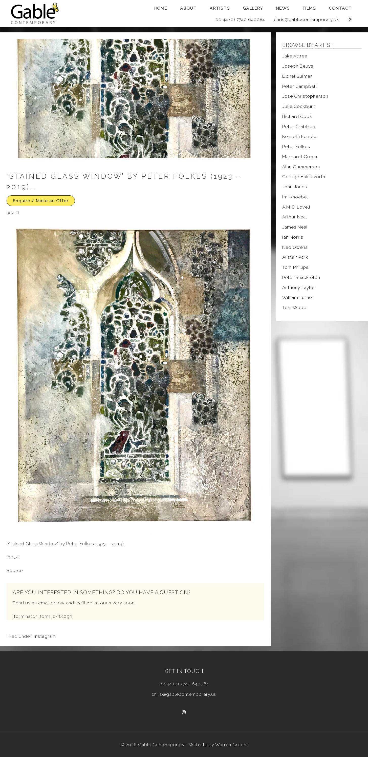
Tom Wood (294, 307)
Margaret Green (299, 156)
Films (309, 8)
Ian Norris (292, 237)
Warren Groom (231, 744)
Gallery (253, 8)
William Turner (298, 297)
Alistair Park (295, 257)
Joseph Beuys (297, 66)
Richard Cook (297, 116)
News (283, 8)
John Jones (294, 186)
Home (160, 8)
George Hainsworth (303, 176)
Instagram (45, 636)
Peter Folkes (296, 146)
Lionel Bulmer (297, 76)
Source (15, 570)
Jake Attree (294, 55)
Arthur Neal (294, 216)
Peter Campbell (299, 86)
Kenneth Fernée (299, 136)
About (188, 8)
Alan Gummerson (301, 166)
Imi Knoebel (295, 196)
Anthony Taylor (298, 287)
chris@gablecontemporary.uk (306, 19)
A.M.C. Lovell (296, 207)
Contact (340, 8)
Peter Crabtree (298, 126)
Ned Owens (295, 247)
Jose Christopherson (305, 96)
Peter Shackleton (301, 277)
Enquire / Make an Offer (41, 200)
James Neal (295, 227)
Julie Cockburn (298, 106)
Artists (220, 8)
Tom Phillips (295, 267)
